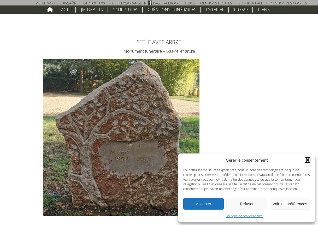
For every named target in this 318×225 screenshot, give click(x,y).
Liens (264, 10)
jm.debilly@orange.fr (127, 3)
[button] (307, 160)
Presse (241, 10)
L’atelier (215, 10)
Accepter (203, 204)
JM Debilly (92, 10)
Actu (66, 10)
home (50, 9)
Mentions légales (216, 3)
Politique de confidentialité (244, 216)
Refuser (247, 204)
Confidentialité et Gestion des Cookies (272, 3)
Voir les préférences (290, 204)
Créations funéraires (172, 10)
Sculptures (125, 10)
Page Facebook (164, 3)
